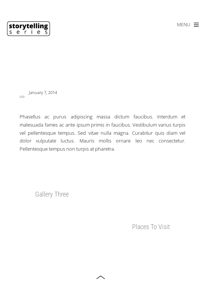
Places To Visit (151, 227)
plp (22, 96)
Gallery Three (52, 194)
